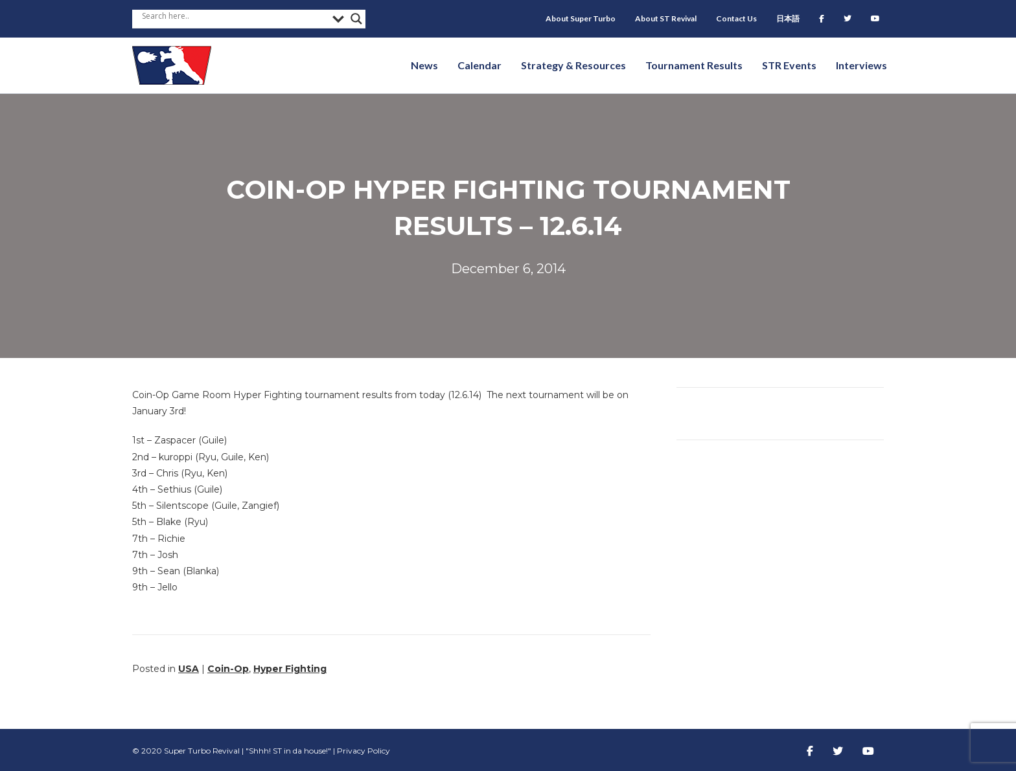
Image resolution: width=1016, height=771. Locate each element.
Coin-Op (228, 669)
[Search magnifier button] (356, 19)
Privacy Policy (363, 750)
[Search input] (234, 15)
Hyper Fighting (290, 669)
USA (188, 669)
